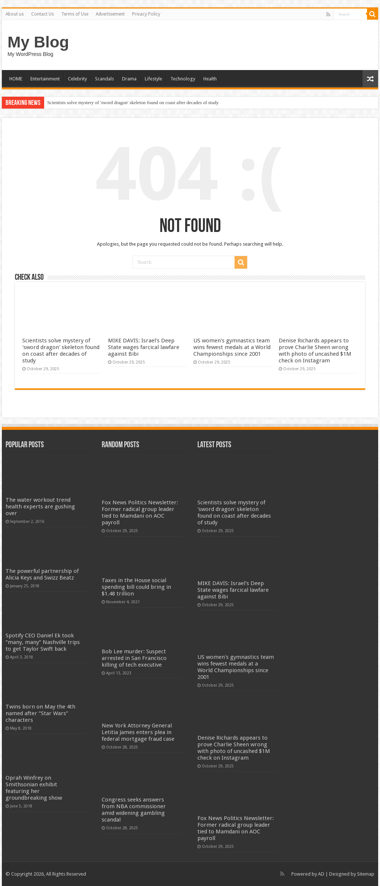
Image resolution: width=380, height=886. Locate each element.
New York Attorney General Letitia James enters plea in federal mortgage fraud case (138, 732)
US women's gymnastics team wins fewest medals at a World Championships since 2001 (232, 347)
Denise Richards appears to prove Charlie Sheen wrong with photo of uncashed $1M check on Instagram (315, 350)
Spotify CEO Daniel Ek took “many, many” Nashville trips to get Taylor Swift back (43, 642)
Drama (129, 79)
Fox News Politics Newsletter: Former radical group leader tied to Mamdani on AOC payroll (140, 512)
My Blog (38, 42)
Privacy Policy (146, 14)
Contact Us (42, 14)
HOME (15, 79)
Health (210, 79)
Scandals (104, 79)
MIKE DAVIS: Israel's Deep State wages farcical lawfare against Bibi (143, 347)
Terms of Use (74, 14)
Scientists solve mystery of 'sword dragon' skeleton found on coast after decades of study (133, 102)
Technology (182, 79)
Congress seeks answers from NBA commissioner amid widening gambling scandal (134, 809)
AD (321, 874)
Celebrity (77, 79)
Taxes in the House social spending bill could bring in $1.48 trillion (136, 587)
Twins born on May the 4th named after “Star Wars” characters (40, 713)
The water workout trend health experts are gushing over (40, 507)
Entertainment (45, 79)
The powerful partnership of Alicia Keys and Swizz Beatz (42, 574)
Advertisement (110, 14)
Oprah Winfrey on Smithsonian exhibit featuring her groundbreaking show (34, 787)
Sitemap (365, 874)
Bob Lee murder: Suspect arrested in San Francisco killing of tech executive (134, 658)
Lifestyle (153, 79)
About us (15, 14)
